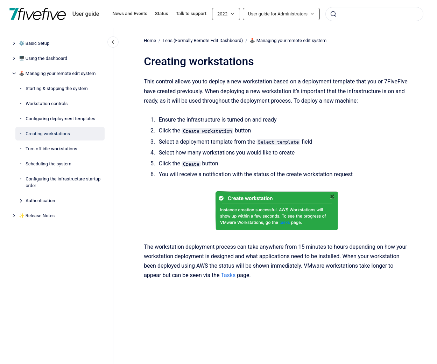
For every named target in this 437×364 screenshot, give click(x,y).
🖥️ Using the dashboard (43, 58)
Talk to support (191, 13)
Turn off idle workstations (51, 148)
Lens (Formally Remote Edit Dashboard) (203, 40)
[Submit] (333, 14)
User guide (85, 14)
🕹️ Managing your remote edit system (57, 73)
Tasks (228, 275)
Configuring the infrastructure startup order (63, 182)
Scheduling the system (48, 163)
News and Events (130, 13)
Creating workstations (48, 133)
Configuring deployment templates (60, 118)
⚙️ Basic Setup (34, 43)
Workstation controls (47, 103)
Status (161, 13)
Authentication (40, 200)
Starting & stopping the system (57, 88)
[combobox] (374, 14)
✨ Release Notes (37, 215)
